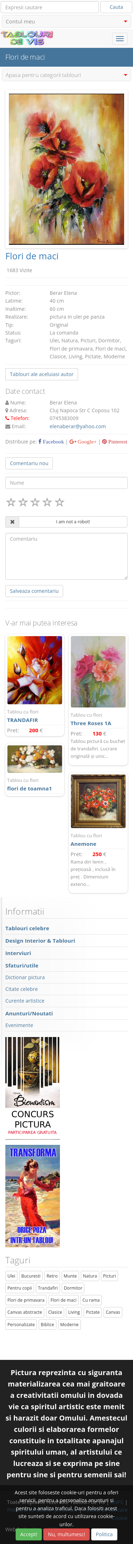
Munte (70, 1276)
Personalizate (21, 1325)
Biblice (47, 1325)
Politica (104, 1534)
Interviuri (18, 952)
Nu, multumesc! (66, 1534)
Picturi (109, 1276)
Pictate (93, 1312)
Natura (90, 1276)
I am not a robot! (73, 522)
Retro (51, 1276)
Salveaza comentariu (34, 591)
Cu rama (91, 1300)
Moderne (69, 1325)
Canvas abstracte (24, 1312)
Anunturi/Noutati (29, 1013)
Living (74, 1312)
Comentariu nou (29, 463)
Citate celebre (21, 989)
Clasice (55, 1312)
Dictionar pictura (25, 977)
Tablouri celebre (27, 928)
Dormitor (73, 1288)
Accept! (28, 1534)
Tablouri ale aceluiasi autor (41, 374)
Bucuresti (30, 1276)
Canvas (113, 1312)
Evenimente (19, 1025)
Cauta (116, 7)
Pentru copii (19, 1288)
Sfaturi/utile (21, 965)
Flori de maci (64, 1300)
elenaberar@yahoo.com (78, 426)
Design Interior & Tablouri (40, 940)
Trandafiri (48, 1288)
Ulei (11, 1276)
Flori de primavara (26, 1300)
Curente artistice (24, 1000)
